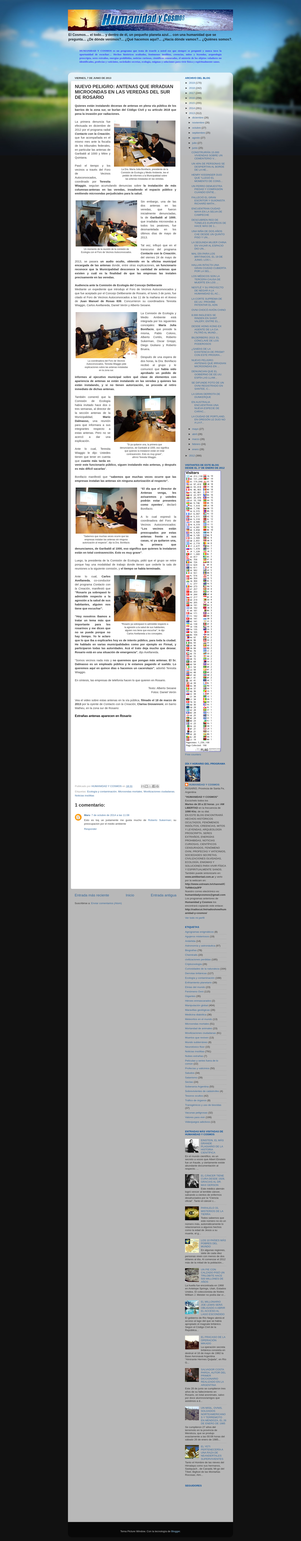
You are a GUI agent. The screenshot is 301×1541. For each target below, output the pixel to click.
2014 (192, 108)
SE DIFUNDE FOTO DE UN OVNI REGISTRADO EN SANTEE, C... (208, 385)
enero (195, 449)
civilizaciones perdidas (198, 959)
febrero (196, 444)
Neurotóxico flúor (195, 1046)
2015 (192, 103)
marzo (196, 439)
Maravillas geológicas (197, 1010)
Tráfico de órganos (196, 1100)
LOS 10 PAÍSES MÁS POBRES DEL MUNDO (213, 1243)
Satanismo (191, 1077)
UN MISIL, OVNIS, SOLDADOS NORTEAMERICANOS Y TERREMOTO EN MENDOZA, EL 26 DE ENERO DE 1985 (213, 1415)
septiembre (199, 132)
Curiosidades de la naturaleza (202, 968)
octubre (197, 127)
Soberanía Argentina (197, 1086)
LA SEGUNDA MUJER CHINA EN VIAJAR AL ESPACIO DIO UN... (209, 245)
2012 (192, 455)
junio (195, 147)
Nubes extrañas (194, 1056)
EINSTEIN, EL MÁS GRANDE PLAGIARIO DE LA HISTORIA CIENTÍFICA (212, 1146)
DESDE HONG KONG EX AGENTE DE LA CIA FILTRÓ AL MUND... (207, 329)
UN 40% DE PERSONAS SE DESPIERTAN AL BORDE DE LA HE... (208, 166)
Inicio (130, 895)
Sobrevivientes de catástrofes (202, 1091)
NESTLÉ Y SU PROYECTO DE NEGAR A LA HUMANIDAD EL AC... (208, 290)
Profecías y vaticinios (197, 1068)
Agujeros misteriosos (197, 936)
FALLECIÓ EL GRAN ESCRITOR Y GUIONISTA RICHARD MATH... (208, 200)
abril (195, 434)
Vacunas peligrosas (196, 1112)
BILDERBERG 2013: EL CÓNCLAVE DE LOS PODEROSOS (205, 340)
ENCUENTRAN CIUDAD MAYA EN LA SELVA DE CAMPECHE (207, 211)
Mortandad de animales (198, 1028)
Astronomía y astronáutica (200, 945)
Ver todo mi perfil (194, 917)
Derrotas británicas (196, 973)
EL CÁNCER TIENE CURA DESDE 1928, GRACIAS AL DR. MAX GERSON (213, 1180)
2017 (192, 93)
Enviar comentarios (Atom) (106, 903)
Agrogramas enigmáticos (199, 931)
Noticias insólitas (84, 795)
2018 (192, 88)
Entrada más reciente (92, 895)
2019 (192, 82)
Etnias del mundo (195, 987)
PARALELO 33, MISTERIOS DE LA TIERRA (212, 1210)
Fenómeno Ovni (194, 991)
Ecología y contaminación (102, 791)
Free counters (193, 754)
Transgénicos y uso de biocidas (203, 1105)
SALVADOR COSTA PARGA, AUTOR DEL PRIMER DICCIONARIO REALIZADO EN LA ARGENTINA (213, 1377)
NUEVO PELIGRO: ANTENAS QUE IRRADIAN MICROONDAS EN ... (209, 363)
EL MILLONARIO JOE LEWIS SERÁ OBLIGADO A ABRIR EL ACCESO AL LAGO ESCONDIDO (213, 1308)
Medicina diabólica (195, 1014)
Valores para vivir (195, 1117)
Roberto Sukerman (159, 820)
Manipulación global (196, 1005)
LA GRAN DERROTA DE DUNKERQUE (206, 395)
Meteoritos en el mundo (198, 1019)
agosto (196, 137)
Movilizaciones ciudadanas (159, 791)
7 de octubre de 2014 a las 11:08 (110, 815)
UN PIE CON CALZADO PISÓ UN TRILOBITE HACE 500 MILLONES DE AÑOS (212, 1275)
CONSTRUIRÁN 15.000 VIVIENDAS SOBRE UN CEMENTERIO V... (207, 155)
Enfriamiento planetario (198, 982)
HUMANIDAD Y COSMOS (204, 784)
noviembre (198, 122)
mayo (195, 428)
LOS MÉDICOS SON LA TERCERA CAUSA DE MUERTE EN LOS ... (206, 279)
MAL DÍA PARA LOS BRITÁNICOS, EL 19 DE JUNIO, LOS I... (207, 256)
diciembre (198, 117)
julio (195, 142)
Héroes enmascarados (198, 1000)
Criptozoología (193, 964)
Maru (87, 815)
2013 (192, 113)
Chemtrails (191, 954)
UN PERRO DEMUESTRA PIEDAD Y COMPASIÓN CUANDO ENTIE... (207, 189)
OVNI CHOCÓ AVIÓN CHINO (209, 309)
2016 (192, 98)
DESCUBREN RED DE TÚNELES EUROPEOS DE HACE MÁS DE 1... (209, 222)
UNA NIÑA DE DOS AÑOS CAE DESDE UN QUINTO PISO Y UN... (208, 234)
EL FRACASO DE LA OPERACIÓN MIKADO (213, 1340)
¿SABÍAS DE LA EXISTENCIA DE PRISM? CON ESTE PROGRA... (208, 351)
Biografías (191, 950)
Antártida (190, 941)
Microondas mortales (130, 791)
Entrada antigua (163, 895)
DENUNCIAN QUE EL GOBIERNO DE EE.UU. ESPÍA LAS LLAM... (207, 374)
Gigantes (190, 996)
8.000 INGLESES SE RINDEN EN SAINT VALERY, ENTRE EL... (206, 318)
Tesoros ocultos (194, 1095)
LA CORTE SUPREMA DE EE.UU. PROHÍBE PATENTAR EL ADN (207, 301)
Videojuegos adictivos (197, 1121)
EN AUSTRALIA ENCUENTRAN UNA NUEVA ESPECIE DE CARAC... (205, 407)
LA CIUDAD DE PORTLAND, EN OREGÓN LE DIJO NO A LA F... (208, 419)
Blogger (175, 1531)
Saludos (189, 1072)
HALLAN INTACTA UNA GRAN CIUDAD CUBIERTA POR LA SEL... (209, 268)
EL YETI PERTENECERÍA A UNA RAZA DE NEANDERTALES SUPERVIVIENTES (212, 1452)
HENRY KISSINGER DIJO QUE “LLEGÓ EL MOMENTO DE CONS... (207, 177)
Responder (90, 829)
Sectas (189, 1082)
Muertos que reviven (196, 1037)
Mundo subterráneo (196, 1042)
